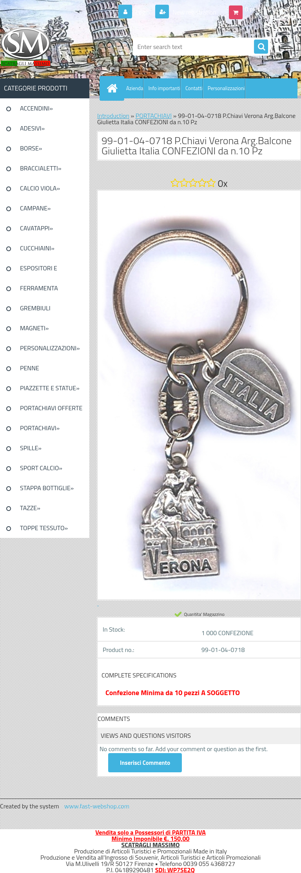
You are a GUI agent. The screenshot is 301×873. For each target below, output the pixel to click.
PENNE (29, 368)
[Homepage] (113, 88)
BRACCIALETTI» (41, 168)
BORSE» (31, 148)
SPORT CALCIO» (41, 468)
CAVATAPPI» (36, 228)
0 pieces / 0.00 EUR (270, 9)
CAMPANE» (35, 208)
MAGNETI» (34, 328)
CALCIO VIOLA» (40, 188)
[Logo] (54, 46)
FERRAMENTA (39, 288)
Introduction (113, 115)
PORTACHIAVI (154, 115)
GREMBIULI (35, 308)
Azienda (134, 88)
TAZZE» (30, 508)
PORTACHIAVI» (40, 428)
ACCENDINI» (36, 108)
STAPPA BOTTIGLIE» (47, 488)
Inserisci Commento (145, 762)
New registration (193, 12)
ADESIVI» (32, 128)
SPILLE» (31, 448)
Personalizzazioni (226, 88)
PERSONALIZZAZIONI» (50, 348)
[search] (261, 47)
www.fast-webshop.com (96, 806)
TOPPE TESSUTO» (44, 527)
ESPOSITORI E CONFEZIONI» (38, 270)
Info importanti (164, 88)
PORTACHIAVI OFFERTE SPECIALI (51, 410)
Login (142, 12)
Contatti (194, 88)
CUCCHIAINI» (37, 248)
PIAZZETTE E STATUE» (50, 388)
